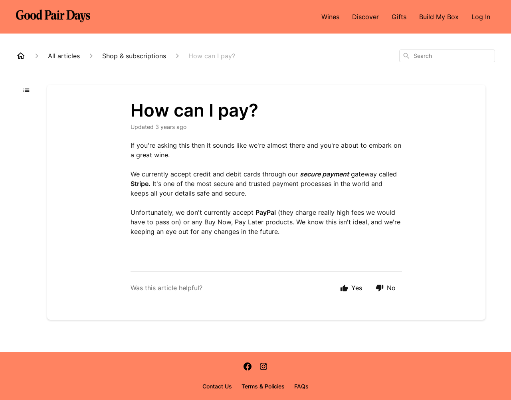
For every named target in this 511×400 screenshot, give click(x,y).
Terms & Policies (263, 386)
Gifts (399, 17)
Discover (365, 17)
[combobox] (447, 56)
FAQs (301, 386)
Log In (480, 17)
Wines (330, 17)
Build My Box (439, 17)
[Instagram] (263, 367)
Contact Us (217, 386)
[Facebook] (247, 367)
